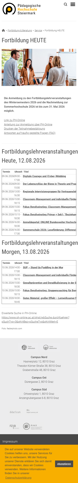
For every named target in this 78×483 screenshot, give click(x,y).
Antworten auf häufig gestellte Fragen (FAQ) (29, 133)
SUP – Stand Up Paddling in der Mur (43, 267)
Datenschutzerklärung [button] (18, 477)
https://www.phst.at (28, 8)
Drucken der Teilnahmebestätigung (24, 128)
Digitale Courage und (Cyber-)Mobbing (44, 176)
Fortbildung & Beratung (20, 30)
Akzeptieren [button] (64, 464)
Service (38, 30)
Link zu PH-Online (14, 120)
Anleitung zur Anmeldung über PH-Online (28, 124)
